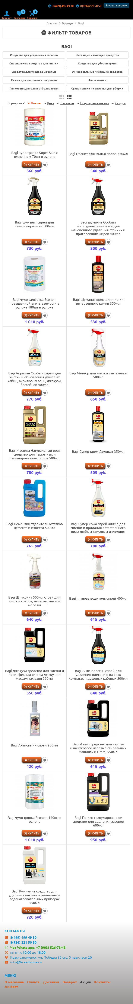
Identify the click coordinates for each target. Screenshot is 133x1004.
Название (67, 103)
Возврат (70, 982)
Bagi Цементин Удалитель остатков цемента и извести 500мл (34, 525)
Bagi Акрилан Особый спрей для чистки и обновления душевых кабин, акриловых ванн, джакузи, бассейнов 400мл (34, 378)
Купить (33, 164)
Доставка (51, 982)
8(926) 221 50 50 (88, 6)
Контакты (102, 982)
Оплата (33, 982)
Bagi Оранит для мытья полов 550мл (98, 153)
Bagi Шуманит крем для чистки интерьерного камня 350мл (98, 301)
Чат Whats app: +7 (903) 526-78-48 (38, 947)
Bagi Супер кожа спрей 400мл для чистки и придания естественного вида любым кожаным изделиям (98, 527)
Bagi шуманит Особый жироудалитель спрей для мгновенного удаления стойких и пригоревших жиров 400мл (98, 227)
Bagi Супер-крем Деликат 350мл (98, 451)
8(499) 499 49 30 (61, 6)
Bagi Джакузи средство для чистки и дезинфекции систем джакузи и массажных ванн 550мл (34, 674)
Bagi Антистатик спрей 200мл (34, 745)
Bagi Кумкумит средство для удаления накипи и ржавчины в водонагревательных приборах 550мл (34, 896)
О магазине (14, 982)
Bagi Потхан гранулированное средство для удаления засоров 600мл (98, 821)
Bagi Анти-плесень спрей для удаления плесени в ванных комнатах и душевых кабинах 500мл (98, 674)
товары (94, 103)
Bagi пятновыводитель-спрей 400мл (98, 598)
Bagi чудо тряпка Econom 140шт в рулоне (34, 819)
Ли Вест (11, 986)
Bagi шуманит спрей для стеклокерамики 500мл (34, 224)
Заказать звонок (116, 5)
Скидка (120, 103)
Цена (50, 103)
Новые (36, 103)
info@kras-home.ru (26, 962)
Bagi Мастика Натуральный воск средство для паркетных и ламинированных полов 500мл (34, 454)
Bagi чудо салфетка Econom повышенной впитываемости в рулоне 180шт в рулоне (34, 303)
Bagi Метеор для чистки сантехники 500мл (98, 375)
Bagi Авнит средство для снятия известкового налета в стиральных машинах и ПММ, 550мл (98, 748)
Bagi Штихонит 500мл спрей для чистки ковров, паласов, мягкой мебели (34, 601)
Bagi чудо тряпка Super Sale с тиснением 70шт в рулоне (34, 154)
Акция (85, 982)
